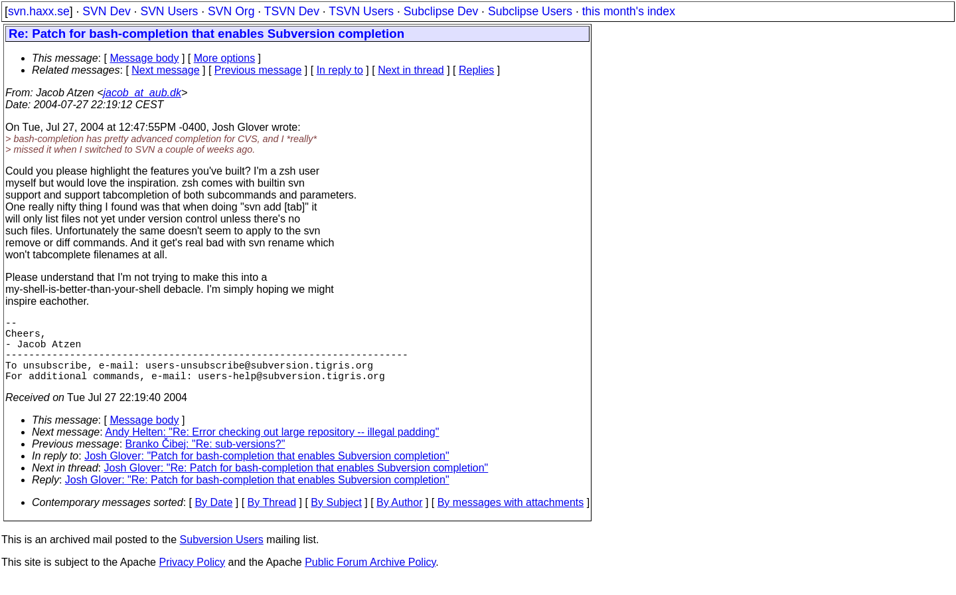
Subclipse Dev (441, 11)
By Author (399, 518)
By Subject (336, 518)
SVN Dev (106, 11)
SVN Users (169, 11)
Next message (165, 70)
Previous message (258, 70)
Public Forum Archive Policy (370, 578)
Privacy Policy (192, 578)
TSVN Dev (291, 11)
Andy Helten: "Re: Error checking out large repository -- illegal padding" (272, 448)
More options (225, 58)
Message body (144, 58)
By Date (213, 518)
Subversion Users (222, 555)
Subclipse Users (530, 11)
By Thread (272, 518)
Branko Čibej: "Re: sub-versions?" (205, 460)
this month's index (628, 11)
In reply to (340, 70)
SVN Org (231, 11)
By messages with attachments (511, 518)
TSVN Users (361, 11)
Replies (476, 70)
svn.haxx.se (39, 11)
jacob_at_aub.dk (142, 92)
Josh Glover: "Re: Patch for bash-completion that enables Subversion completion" (296, 483)
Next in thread (411, 70)
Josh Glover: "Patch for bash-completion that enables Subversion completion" (266, 471)
